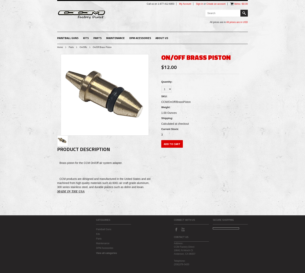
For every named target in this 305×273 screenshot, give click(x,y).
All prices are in (237, 22)
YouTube (183, 229)
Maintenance (115, 38)
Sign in (199, 4)
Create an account (215, 4)
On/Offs (83, 47)
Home (60, 47)
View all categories (106, 253)
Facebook (176, 229)
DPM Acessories (140, 38)
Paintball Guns (67, 38)
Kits (86, 38)
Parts (97, 38)
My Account (185, 4)
